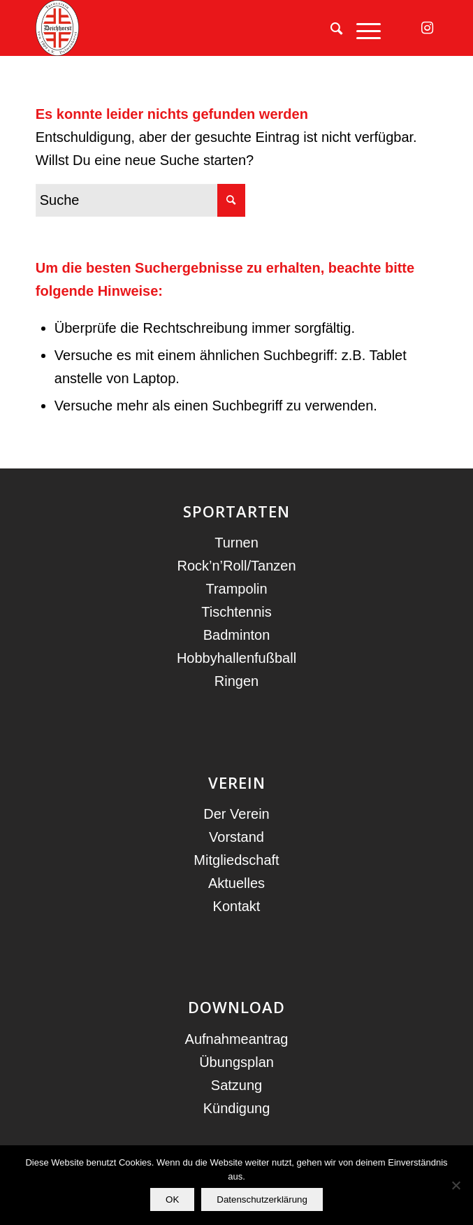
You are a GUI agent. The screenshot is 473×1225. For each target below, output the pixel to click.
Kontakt (237, 906)
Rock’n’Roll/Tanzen (236, 565)
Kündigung (236, 1108)
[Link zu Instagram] (426, 27)
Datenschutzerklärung (262, 1199)
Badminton (236, 635)
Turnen (236, 542)
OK (172, 1199)
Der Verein (236, 814)
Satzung (236, 1085)
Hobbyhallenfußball (236, 658)
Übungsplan (236, 1062)
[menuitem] (329, 28)
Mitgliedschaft (236, 860)
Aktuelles (236, 883)
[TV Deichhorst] (196, 28)
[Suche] (329, 28)
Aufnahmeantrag (237, 1039)
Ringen (236, 681)
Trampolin (236, 588)
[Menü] (361, 28)
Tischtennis (236, 611)
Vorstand (236, 837)
